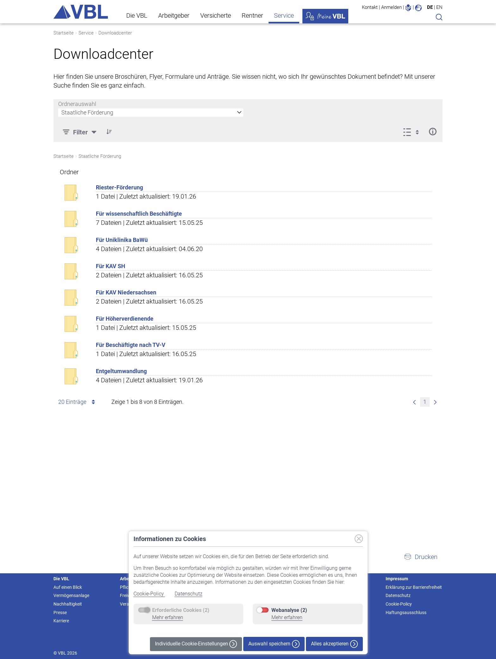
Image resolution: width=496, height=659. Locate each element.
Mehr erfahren (167, 617)
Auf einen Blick (67, 587)
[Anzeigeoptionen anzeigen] (413, 131)
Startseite (63, 33)
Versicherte (215, 15)
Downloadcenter (115, 33)
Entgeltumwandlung (121, 371)
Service (284, 15)
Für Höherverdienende (124, 318)
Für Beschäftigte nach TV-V (130, 345)
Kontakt (370, 7)
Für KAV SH (110, 266)
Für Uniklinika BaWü (122, 240)
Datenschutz (188, 594)
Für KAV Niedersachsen (126, 292)
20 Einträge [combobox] (77, 402)
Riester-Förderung (119, 187)
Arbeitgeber (173, 15)
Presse (60, 612)
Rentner (252, 15)
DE (430, 7)
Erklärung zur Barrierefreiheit (414, 587)
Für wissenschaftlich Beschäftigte (139, 213)
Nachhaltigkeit (67, 604)
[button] (421, 557)
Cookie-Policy (149, 594)
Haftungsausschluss (406, 612)
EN (439, 7)
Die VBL (136, 15)
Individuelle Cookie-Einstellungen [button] (196, 644)
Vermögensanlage (71, 595)
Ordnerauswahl (77, 104)
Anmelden (391, 7)
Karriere (61, 620)
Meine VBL (325, 16)
